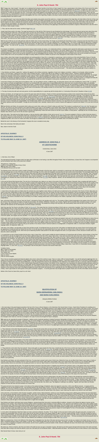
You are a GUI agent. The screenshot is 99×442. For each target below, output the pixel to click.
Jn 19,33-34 (57, 333)
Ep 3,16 (63, 372)
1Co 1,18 (49, 349)
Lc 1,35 (45, 177)
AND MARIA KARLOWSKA (49, 295)
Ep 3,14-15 (92, 369)
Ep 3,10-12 (64, 417)
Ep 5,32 (84, 106)
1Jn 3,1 (60, 38)
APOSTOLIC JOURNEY (9, 133)
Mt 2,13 (33, 28)
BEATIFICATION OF (49, 289)
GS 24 (41, 98)
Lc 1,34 (45, 176)
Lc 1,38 (3, 178)
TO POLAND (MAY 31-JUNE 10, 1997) (13, 139)
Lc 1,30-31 (4, 176)
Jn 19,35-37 (26, 337)
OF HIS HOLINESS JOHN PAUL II (12, 136)
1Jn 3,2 (40, 117)
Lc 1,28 (17, 174)
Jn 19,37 (30, 329)
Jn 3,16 (62, 367)
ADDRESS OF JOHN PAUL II (49, 142)
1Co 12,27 (33, 207)
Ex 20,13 (21, 45)
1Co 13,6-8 (51, 96)
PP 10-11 (20, 245)
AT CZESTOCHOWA (49, 145)
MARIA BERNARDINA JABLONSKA (49, 292)
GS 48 (89, 91)
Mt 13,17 (77, 11)
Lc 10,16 (51, 211)
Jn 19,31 (16, 331)
